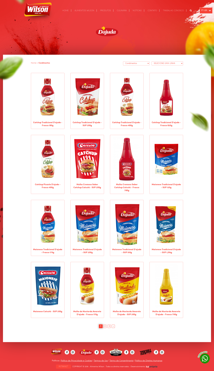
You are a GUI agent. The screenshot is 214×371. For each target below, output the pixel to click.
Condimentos (44, 63)
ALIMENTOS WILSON (84, 11)
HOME (65, 11)
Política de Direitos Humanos (148, 361)
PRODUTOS (105, 11)
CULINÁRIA (122, 11)
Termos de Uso (101, 361)
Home (33, 63)
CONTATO (152, 11)
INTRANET (63, 366)
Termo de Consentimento (121, 361)
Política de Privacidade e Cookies (76, 361)
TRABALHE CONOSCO (173, 11)
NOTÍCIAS (137, 11)
